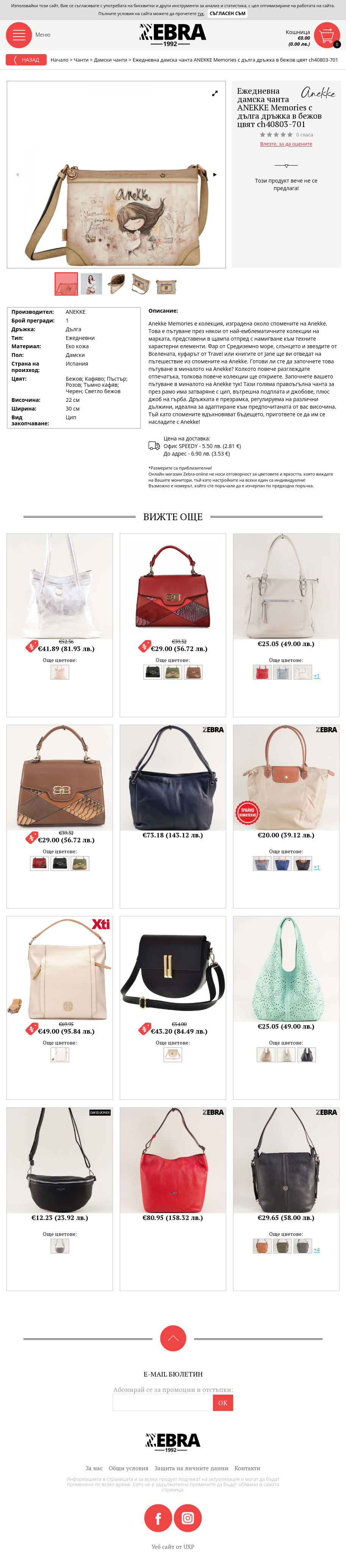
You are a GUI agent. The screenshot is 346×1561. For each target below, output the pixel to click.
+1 (317, 675)
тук (200, 13)
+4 (317, 1249)
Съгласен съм (228, 13)
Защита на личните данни (192, 1468)
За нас (94, 1468)
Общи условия (129, 1468)
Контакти (247, 1468)
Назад (26, 60)
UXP (188, 1546)
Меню (43, 34)
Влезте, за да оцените (286, 144)
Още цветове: (60, 659)
